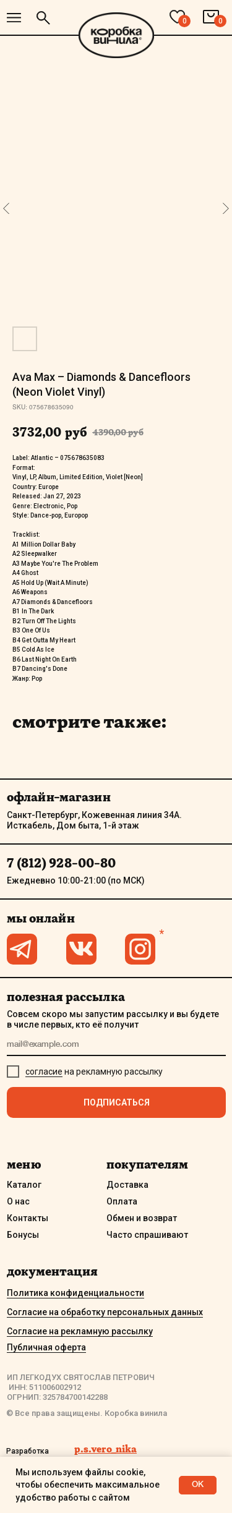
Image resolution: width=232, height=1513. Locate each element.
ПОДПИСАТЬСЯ (117, 1102)
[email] (116, 1045)
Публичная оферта (46, 1347)
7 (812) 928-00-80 (61, 863)
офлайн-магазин (59, 797)
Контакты (27, 1218)
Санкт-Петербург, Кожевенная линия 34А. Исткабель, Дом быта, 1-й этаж (94, 820)
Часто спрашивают (147, 1235)
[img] (14, 17)
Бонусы (23, 1235)
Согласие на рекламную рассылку (80, 1331)
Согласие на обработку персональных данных (105, 1312)
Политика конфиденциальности (75, 1293)
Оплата (121, 1201)
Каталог (24, 1185)
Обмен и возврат (141, 1218)
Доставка (127, 1185)
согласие (43, 1071)
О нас (18, 1201)
